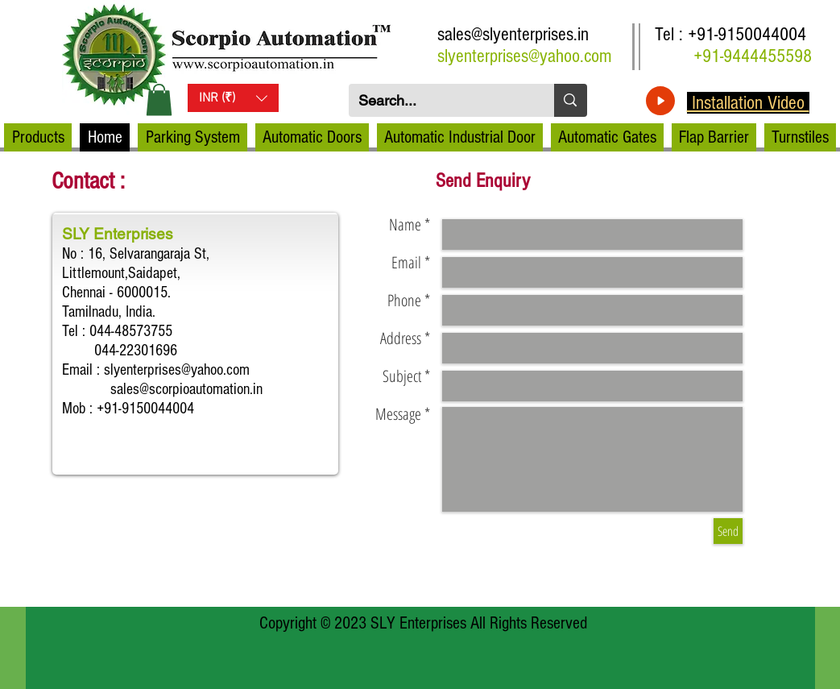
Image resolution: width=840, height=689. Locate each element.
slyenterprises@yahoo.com (524, 56)
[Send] (728, 531)
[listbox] (233, 98)
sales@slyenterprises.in (513, 34)
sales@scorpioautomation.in (186, 389)
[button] (159, 99)
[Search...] (439, 100)
